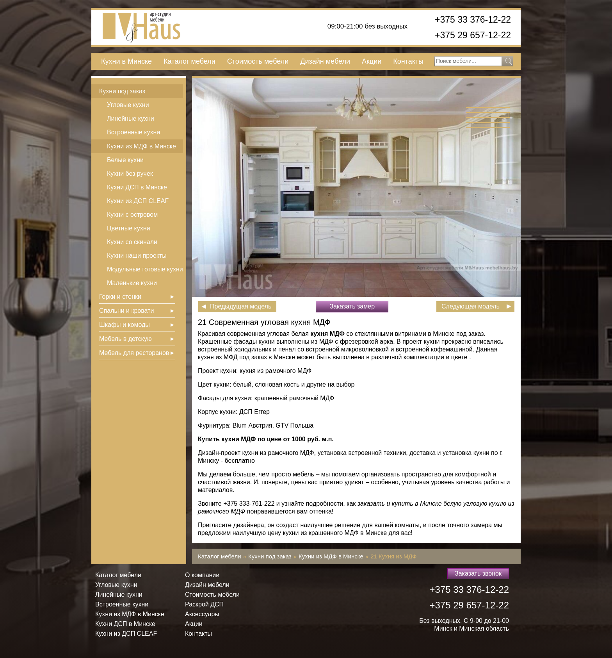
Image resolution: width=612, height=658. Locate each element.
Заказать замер (352, 306)
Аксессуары (202, 614)
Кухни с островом (132, 214)
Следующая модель (470, 306)
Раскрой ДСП (204, 604)
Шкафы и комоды (124, 324)
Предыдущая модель (240, 306)
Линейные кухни (130, 118)
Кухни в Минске (126, 61)
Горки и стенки (120, 296)
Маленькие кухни (132, 283)
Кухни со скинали (132, 242)
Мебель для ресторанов (134, 353)
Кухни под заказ (122, 91)
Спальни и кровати (126, 310)
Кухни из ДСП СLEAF (138, 201)
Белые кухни (125, 160)
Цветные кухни (128, 228)
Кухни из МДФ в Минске (141, 146)
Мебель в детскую (125, 338)
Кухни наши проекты (137, 255)
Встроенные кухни (133, 132)
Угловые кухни (128, 105)
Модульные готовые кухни (145, 269)
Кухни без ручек (130, 173)
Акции (371, 61)
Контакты (408, 61)
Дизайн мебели (325, 61)
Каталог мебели (189, 61)
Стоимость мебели (257, 61)
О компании (202, 575)
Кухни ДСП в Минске (137, 187)
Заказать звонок (478, 573)
